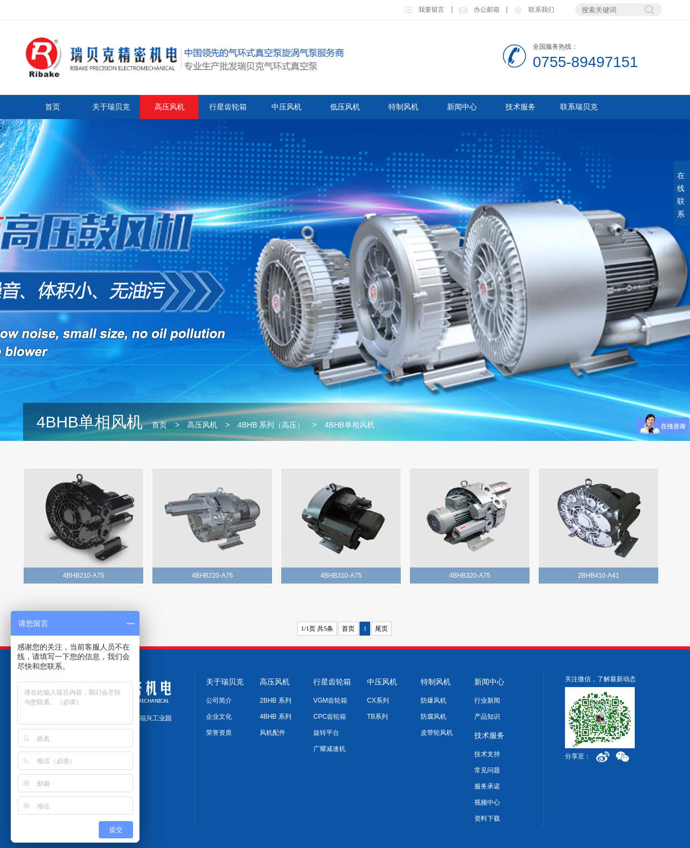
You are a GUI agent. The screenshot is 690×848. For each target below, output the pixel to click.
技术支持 (487, 754)
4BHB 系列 (275, 716)
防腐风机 (433, 716)
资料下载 (487, 818)
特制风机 (403, 106)
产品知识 (487, 716)
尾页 (381, 628)
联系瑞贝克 (579, 106)
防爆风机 (433, 700)
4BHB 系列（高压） (271, 425)
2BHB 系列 (275, 700)
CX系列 (378, 700)
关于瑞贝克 (111, 106)
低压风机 (345, 106)
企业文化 (219, 716)
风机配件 (272, 732)
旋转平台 (326, 732)
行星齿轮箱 (228, 106)
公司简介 (219, 700)
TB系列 (377, 716)
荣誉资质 (219, 732)
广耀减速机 (329, 749)
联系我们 (533, 9)
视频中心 (487, 802)
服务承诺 (487, 786)
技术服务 (520, 106)
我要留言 (424, 9)
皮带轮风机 (437, 732)
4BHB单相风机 (350, 425)
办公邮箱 (479, 9)
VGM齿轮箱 (330, 700)
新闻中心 (462, 106)
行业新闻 (487, 700)
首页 (52, 106)
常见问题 (487, 770)
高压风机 (170, 106)
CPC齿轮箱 (329, 716)
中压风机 (286, 106)
